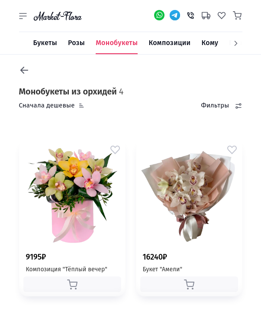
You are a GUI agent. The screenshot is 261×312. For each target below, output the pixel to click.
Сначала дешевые (47, 105)
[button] (23, 16)
